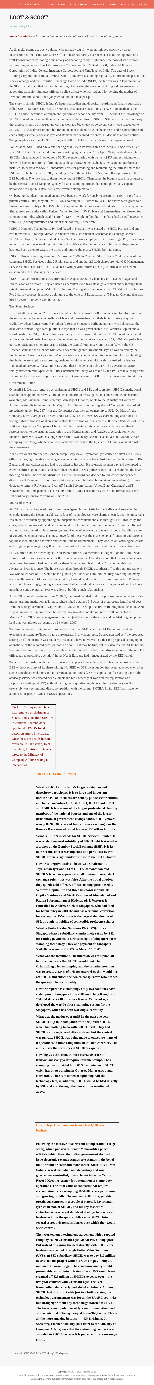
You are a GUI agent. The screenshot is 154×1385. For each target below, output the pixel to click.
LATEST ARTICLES (79, 4)
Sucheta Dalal (16, 26)
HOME (50, 4)
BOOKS (61, 4)
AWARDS (143, 4)
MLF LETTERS (127, 4)
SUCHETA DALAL (29, 4)
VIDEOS (112, 4)
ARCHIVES (98, 4)
